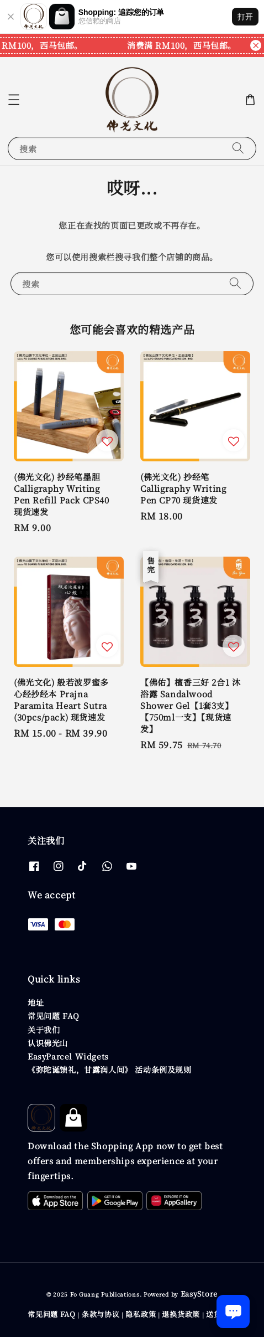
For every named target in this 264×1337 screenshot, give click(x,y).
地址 (36, 1002)
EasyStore (199, 1293)
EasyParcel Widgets (68, 1056)
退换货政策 (181, 1314)
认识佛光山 (48, 1042)
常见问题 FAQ (54, 1015)
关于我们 (44, 1029)
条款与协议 (101, 1314)
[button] (14, 100)
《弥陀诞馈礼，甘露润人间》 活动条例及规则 (110, 1069)
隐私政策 (140, 1314)
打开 (245, 16)
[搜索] (238, 148)
